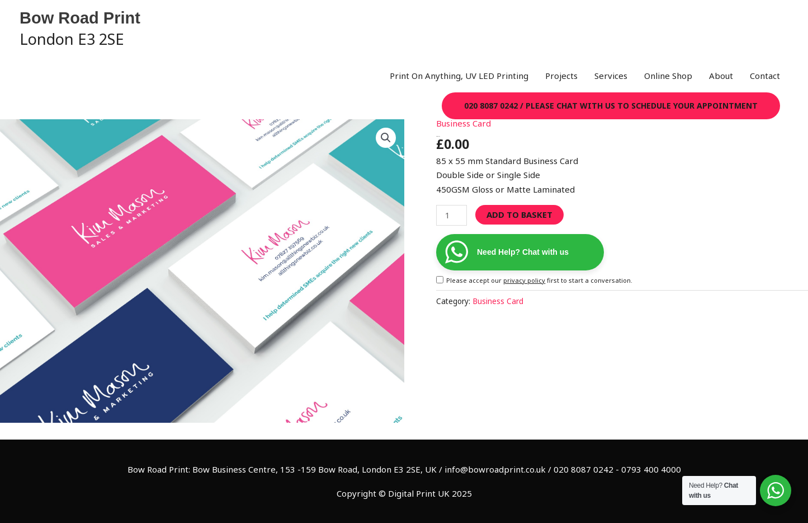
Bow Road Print (80, 18)
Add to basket (519, 214)
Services (610, 75)
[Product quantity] (451, 215)
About (721, 75)
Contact (765, 75)
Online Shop (668, 75)
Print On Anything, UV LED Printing (459, 75)
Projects (561, 75)
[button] (611, 105)
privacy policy (524, 280)
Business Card (463, 123)
